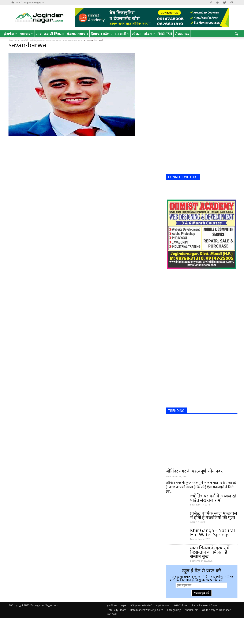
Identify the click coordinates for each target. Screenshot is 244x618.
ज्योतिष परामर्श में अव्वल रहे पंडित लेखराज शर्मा (213, 498)
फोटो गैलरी (112, 614)
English (164, 33)
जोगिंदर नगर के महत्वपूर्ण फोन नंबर (194, 471)
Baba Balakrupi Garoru (205, 605)
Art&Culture (180, 605)
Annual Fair (191, 610)
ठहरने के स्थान (162, 605)
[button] (236, 34)
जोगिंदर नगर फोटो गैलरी (141, 605)
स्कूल (123, 605)
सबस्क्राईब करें (201, 593)
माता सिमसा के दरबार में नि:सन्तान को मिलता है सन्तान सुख (209, 552)
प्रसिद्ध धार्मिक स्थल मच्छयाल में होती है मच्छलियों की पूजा (213, 515)
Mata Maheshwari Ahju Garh (146, 610)
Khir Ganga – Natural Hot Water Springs (212, 532)
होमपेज (10, 33)
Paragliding (174, 610)
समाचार (26, 33)
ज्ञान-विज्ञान (112, 605)
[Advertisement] (197, 107)
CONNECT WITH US (182, 177)
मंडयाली (122, 33)
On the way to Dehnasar (216, 610)
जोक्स (149, 33)
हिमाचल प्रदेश (102, 33)
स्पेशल (136, 33)
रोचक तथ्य (182, 33)
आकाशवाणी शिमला (50, 33)
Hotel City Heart (116, 610)
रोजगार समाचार (77, 33)
